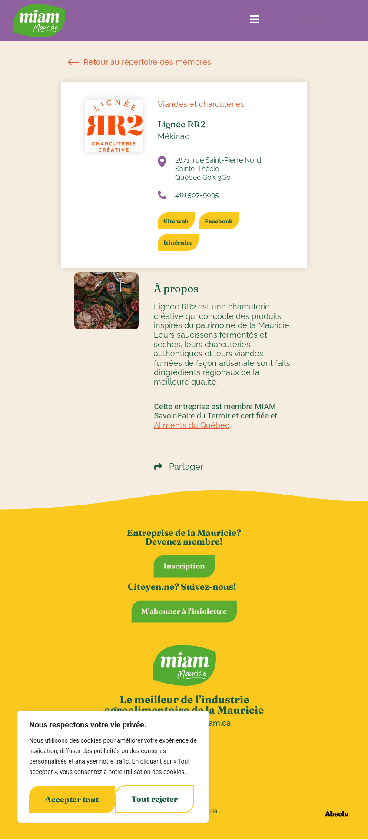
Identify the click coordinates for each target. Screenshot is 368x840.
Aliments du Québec (191, 425)
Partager (178, 467)
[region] (113, 767)
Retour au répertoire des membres (139, 61)
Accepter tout (154, 799)
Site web (177, 221)
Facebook (222, 221)
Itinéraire (179, 242)
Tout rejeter (68, 799)
